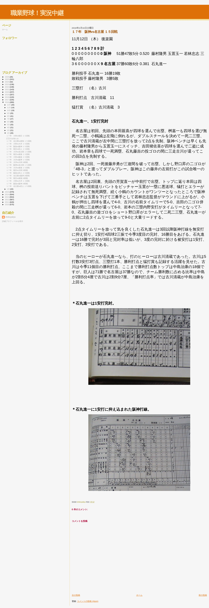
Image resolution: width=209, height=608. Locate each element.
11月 (9, 107)
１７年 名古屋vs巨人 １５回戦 (18, 186)
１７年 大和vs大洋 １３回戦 (18, 181)
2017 (7, 100)
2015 (7, 192)
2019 (7, 94)
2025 (7, 79)
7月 (8, 119)
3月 (8, 130)
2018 (7, 97)
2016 (7, 102)
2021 (7, 89)
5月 (8, 125)
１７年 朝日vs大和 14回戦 (17, 170)
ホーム (139, 595)
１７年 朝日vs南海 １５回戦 (18, 154)
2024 (7, 82)
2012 (7, 199)
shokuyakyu (10, 217)
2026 (7, 77)
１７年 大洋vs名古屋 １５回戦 (18, 152)
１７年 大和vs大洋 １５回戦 (18, 144)
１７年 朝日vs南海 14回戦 (17, 178)
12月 (9, 105)
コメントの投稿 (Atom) (87, 601)
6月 (8, 122)
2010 (7, 204)
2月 (8, 133)
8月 (8, 116)
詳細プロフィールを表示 (12, 221)
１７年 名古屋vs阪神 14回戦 (18, 176)
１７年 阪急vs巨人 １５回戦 (18, 173)
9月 (8, 113)
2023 (7, 84)
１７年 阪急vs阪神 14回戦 (17, 184)
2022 (7, 87)
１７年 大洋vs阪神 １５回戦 (18, 160)
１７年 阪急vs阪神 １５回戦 (18, 146)
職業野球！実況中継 (37, 13)
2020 (7, 92)
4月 (8, 127)
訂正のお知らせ (12, 138)
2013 (7, 197)
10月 (9, 110)
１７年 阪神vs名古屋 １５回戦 (18, 165)
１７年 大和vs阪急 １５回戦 (18, 157)
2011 (7, 202)
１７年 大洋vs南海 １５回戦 (18, 168)
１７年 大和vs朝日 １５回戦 (18, 136)
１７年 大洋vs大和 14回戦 (17, 162)
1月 (8, 189)
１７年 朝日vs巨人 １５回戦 (18, 149)
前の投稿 (203, 595)
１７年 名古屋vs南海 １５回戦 (18, 141)
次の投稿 (76, 595)
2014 (7, 194)
